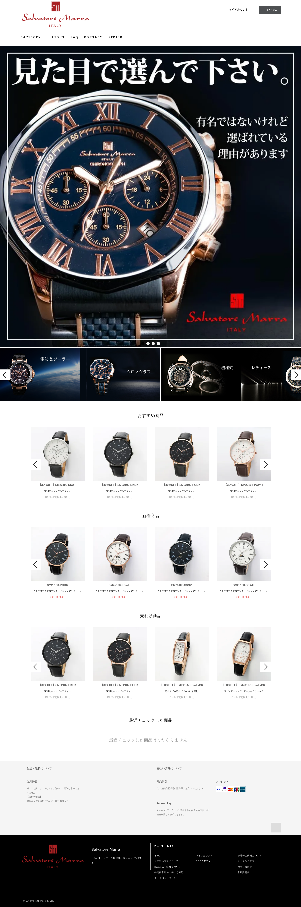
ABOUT (58, 37)
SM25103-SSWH (243, 585)
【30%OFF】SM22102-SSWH (57, 484)
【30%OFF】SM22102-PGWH (243, 484)
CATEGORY (33, 37)
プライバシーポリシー (166, 878)
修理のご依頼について (250, 855)
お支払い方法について (166, 861)
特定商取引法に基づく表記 (168, 872)
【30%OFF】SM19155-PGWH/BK (181, 685)
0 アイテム (269, 9)
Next (296, 374)
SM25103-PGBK (57, 585)
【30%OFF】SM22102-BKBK (119, 484)
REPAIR (115, 37)
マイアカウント (238, 9)
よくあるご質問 (246, 861)
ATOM (207, 861)
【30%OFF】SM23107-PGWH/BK (243, 685)
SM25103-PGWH (119, 585)
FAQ (74, 37)
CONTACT (93, 37)
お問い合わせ (245, 867)
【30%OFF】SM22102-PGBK (181, 484)
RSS (198, 861)
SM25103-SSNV (181, 585)
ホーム (158, 855)
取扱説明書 (244, 872)
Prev (5, 374)
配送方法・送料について (167, 867)
